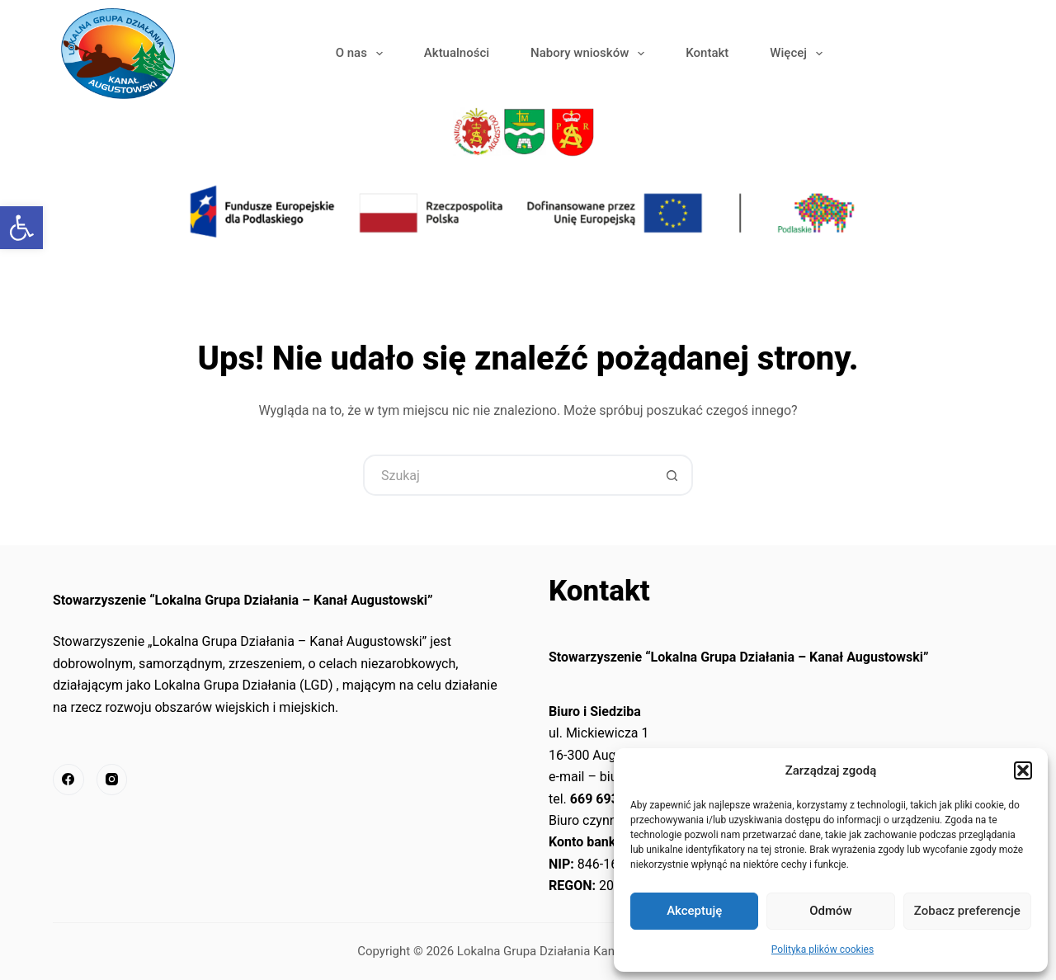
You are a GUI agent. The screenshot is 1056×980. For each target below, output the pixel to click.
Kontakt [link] (707, 52)
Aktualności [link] (456, 52)
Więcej (799, 54)
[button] (1023, 770)
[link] (21, 227)
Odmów (830, 910)
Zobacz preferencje (967, 910)
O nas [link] (362, 54)
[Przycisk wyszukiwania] (672, 475)
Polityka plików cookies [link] (822, 949)
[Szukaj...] (507, 475)
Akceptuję (694, 910)
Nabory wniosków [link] (590, 54)
